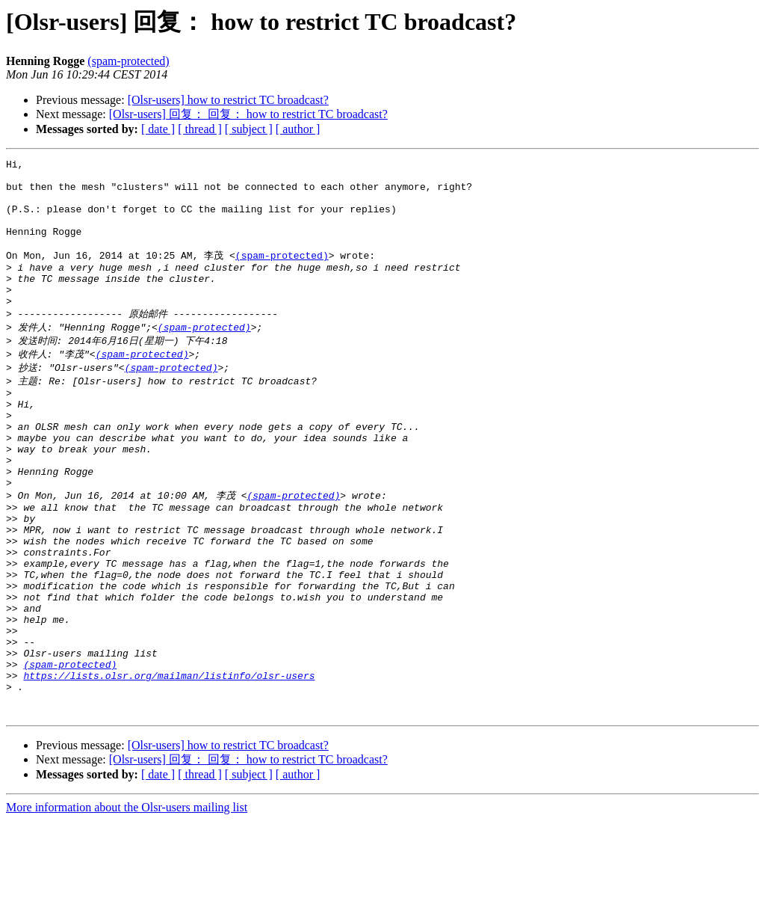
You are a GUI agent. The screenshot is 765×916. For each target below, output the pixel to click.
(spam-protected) (128, 61)
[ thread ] (200, 129)
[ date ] (158, 129)
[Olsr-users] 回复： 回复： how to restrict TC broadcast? (248, 114)
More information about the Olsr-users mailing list (126, 903)
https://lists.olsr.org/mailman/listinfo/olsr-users (169, 764)
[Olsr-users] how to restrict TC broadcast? (228, 99)
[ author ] (298, 129)
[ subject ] (249, 129)
